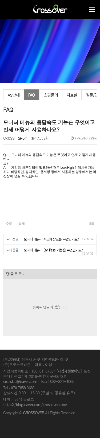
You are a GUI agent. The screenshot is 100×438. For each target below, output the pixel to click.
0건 (22, 138)
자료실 (72, 95)
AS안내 (13, 95)
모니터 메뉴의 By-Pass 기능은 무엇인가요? (53, 250)
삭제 (22, 223)
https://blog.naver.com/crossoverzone (35, 404)
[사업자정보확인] (69, 371)
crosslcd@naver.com (20, 381)
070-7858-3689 (22, 387)
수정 (9, 223)
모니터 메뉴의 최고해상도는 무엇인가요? (51, 239)
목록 (91, 223)
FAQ (31, 95)
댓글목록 (14, 274)
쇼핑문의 (51, 95)
